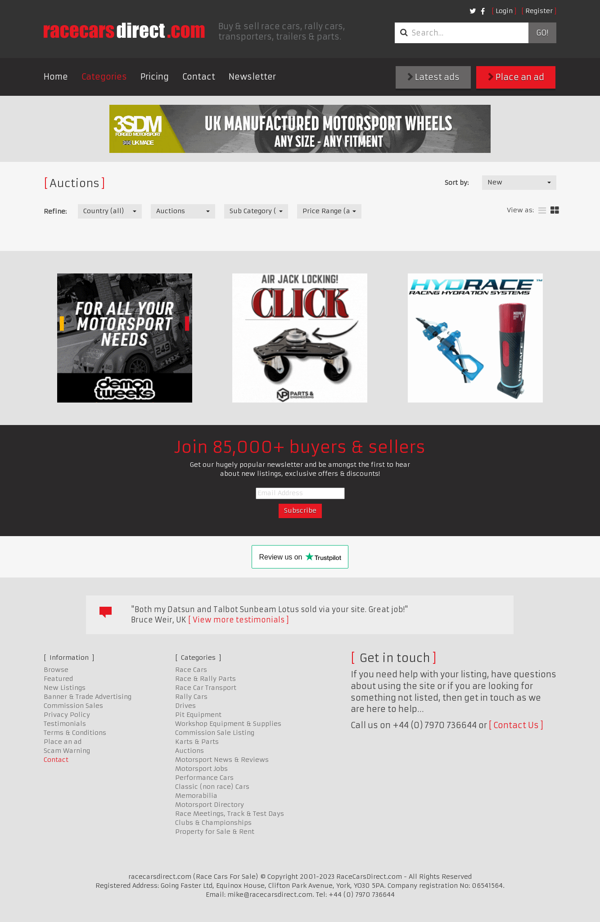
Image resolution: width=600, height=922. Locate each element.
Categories (104, 77)
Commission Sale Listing (214, 733)
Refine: (55, 211)
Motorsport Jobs (201, 769)
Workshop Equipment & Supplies (228, 724)
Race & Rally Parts (205, 679)
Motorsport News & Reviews (222, 760)
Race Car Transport (205, 688)
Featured (58, 679)
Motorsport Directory (209, 805)
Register (539, 11)
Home (56, 77)
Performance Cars (204, 778)
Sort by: (457, 183)
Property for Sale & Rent (214, 832)
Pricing (154, 77)
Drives (185, 706)
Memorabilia (196, 796)
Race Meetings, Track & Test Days (229, 814)
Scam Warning (67, 751)
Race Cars (191, 670)
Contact (198, 77)
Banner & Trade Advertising (87, 697)
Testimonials (65, 724)
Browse (56, 670)
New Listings (65, 688)
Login (504, 11)
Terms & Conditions (75, 733)
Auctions (189, 751)
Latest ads (433, 77)
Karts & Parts (197, 742)
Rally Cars (191, 697)
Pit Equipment (198, 715)
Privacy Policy (67, 715)
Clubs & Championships (213, 823)
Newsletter (252, 77)
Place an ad (516, 77)
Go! (542, 32)
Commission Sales (73, 706)
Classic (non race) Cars (212, 787)
